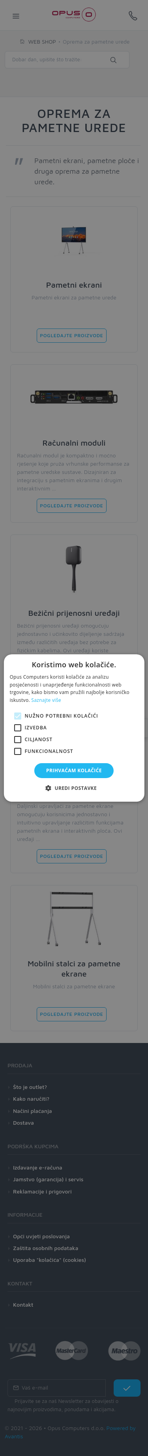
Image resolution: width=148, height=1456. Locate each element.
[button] (74, 788)
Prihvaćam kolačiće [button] (74, 770)
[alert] (74, 728)
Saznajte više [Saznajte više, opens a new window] (46, 700)
